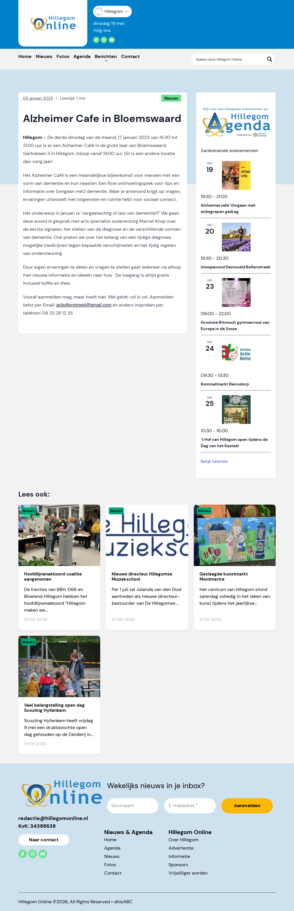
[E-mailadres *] (190, 805)
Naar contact (44, 840)
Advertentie (181, 848)
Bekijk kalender (214, 461)
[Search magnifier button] (270, 59)
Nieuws (44, 56)
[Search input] (229, 59)
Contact (130, 56)
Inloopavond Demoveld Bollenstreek (235, 267)
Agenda (82, 56)
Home (25, 56)
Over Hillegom (183, 840)
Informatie (179, 856)
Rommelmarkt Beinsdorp (225, 384)
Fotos (63, 56)
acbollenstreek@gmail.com (83, 305)
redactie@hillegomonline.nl (53, 818)
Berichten (106, 56)
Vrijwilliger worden (188, 873)
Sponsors (178, 865)
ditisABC (123, 902)
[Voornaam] (132, 805)
